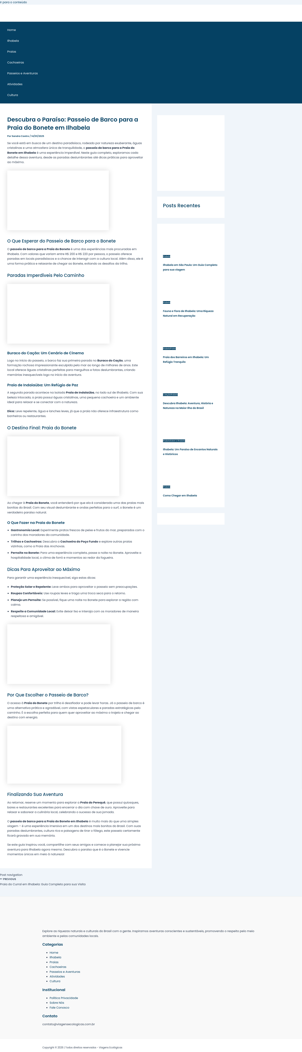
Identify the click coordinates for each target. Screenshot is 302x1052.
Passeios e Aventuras (22, 73)
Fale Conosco (59, 1008)
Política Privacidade (64, 998)
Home (11, 30)
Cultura (12, 95)
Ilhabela (13, 41)
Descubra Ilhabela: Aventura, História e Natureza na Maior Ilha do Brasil (188, 405)
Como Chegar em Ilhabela (180, 495)
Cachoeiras (15, 62)
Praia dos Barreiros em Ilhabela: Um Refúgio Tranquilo (186, 359)
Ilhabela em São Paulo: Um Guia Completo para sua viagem (190, 267)
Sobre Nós (57, 1003)
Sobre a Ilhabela (177, 440)
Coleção (167, 394)
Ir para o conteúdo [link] (13, 2)
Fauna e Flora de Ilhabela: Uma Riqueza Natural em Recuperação (188, 313)
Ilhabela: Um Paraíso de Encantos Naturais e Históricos (190, 452)
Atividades (14, 84)
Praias (11, 52)
